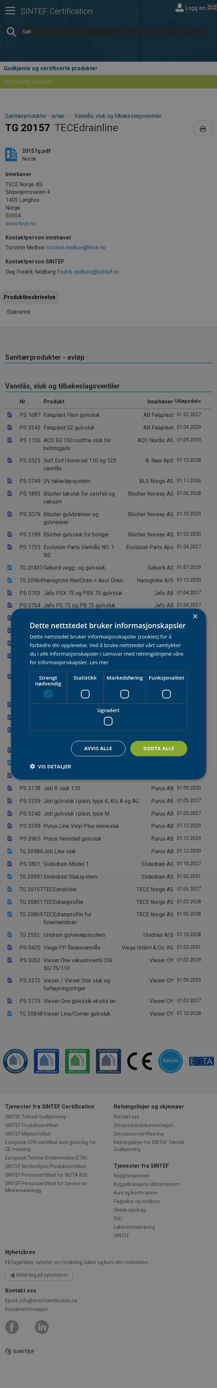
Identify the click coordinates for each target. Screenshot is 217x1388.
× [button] (194, 616)
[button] (50, 766)
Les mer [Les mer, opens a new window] (99, 661)
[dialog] (108, 694)
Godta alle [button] (158, 748)
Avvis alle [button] (98, 748)
